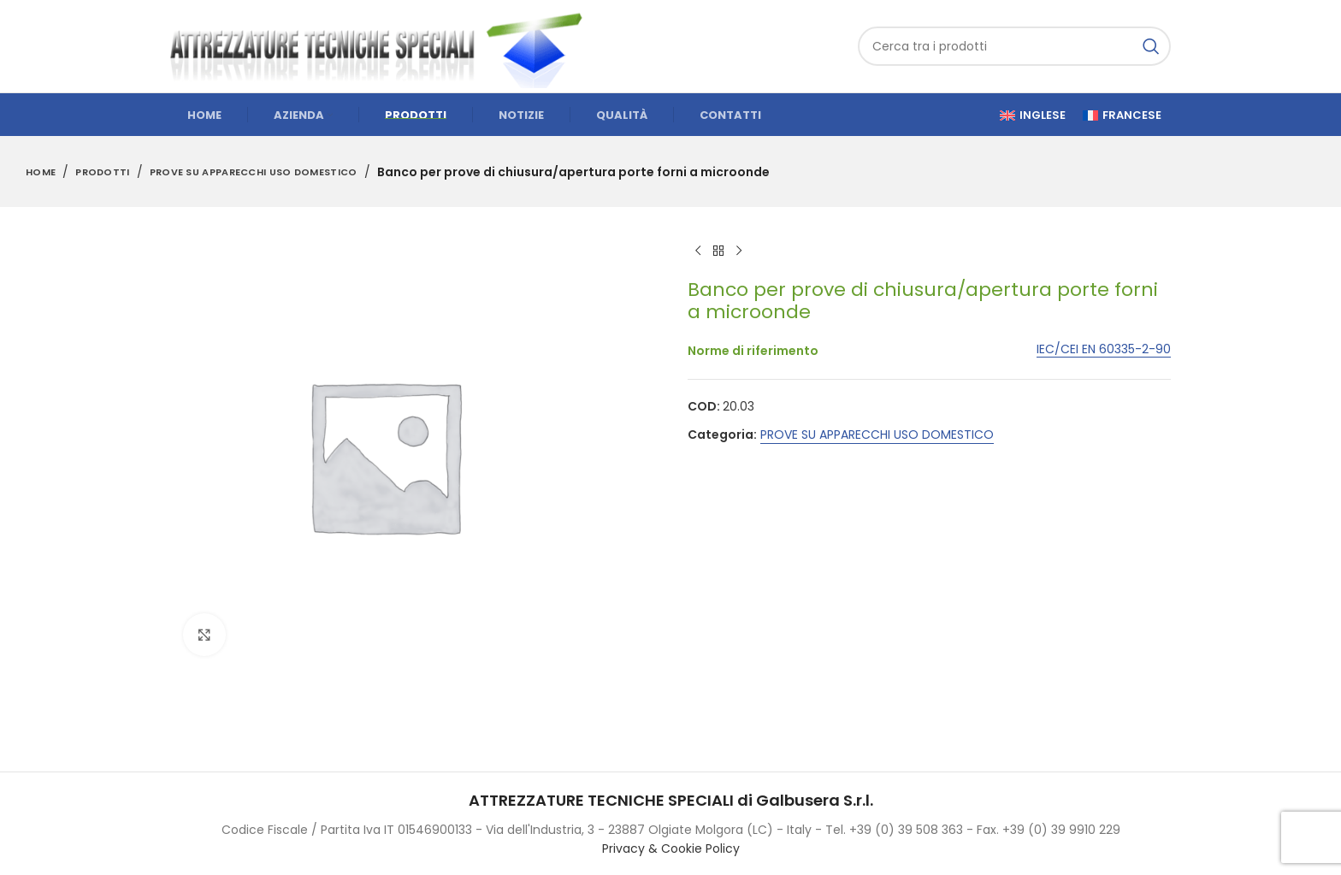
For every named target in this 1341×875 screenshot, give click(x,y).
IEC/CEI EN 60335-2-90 (1104, 349)
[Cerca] (1014, 46)
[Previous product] (698, 251)
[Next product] (739, 251)
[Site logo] (384, 45)
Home (41, 172)
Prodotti (102, 172)
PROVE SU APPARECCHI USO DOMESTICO (253, 172)
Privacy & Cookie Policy (671, 848)
